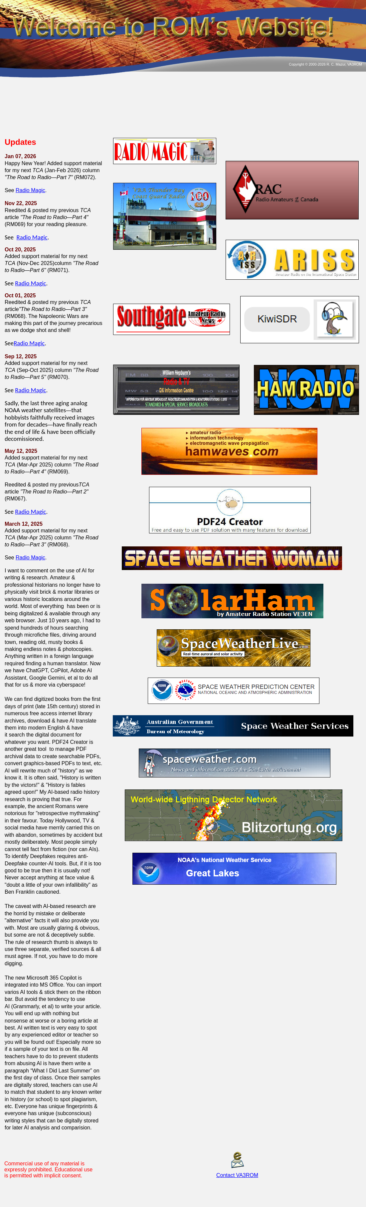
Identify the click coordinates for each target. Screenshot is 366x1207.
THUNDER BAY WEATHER (181, 111)
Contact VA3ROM (237, 1175)
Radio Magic (30, 190)
